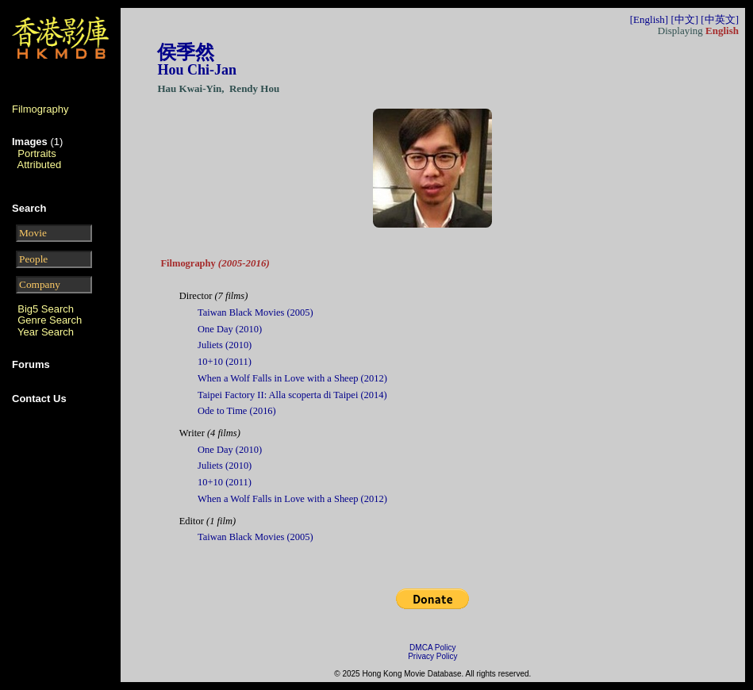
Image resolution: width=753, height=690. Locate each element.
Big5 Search (45, 309)
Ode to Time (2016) (237, 410)
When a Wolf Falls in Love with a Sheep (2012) (292, 378)
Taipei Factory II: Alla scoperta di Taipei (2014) (292, 395)
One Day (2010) (230, 329)
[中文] (684, 19)
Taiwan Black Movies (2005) (255, 312)
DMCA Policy (432, 647)
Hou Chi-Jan (196, 70)
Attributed (39, 165)
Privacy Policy (432, 656)
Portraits (36, 153)
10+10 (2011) (225, 361)
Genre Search (49, 320)
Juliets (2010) (225, 345)
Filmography (40, 109)
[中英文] (720, 19)
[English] (649, 19)
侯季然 (185, 52)
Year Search (45, 332)
